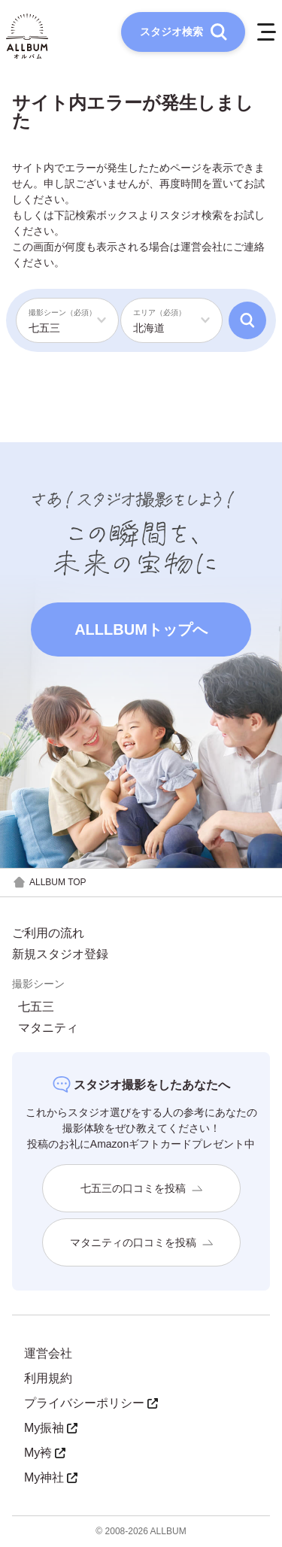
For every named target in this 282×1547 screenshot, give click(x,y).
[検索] (247, 320)
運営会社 (201, 247)
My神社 (50, 1477)
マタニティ (48, 1028)
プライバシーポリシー (91, 1403)
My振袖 (50, 1427)
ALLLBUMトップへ (141, 629)
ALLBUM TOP (49, 882)
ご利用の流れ (48, 933)
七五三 (36, 1007)
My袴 (44, 1452)
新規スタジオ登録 (60, 954)
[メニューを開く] (266, 32)
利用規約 (48, 1378)
